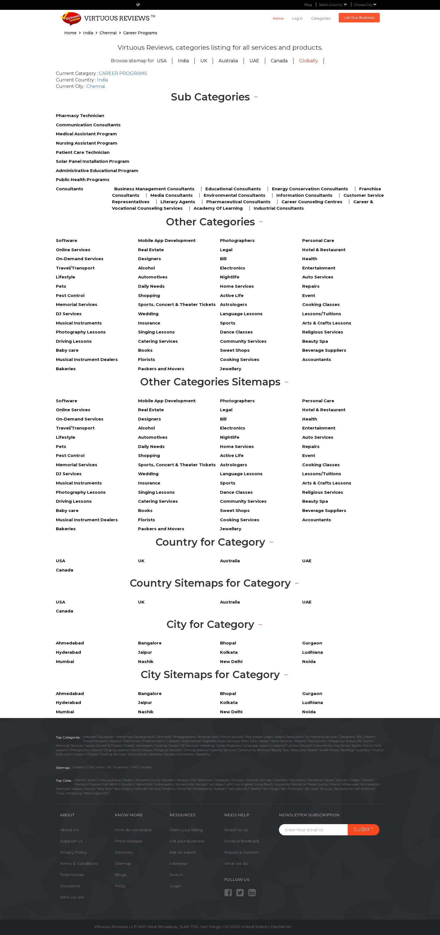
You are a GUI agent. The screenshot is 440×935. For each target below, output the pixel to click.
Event (368, 741)
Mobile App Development (135, 737)
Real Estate (254, 737)
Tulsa (60, 793)
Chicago (238, 780)
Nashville (63, 789)
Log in (297, 18)
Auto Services (229, 741)
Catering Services (222, 750)
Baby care (298, 750)
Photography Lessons (86, 750)
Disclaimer (70, 885)
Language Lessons (257, 745)
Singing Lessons (116, 750)
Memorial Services (69, 745)
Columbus (297, 780)
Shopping (335, 741)
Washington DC (96, 793)
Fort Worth (110, 784)
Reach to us (236, 829)
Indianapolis (164, 784)
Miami (335, 784)
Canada (279, 60)
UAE (254, 60)
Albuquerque (110, 780)
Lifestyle (173, 741)
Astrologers (144, 745)
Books (312, 750)
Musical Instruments (316, 745)
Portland (184, 789)
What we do (236, 863)
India (183, 60)
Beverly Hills (186, 780)
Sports (356, 745)
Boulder (169, 780)
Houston (127, 784)
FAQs (120, 885)
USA (161, 60)
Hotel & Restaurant (289, 737)
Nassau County (83, 789)
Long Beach (264, 784)
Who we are (72, 897)
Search (176, 874)
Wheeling (74, 793)
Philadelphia (202, 789)
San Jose (310, 789)
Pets (244, 741)
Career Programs (228, 745)
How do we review (133, 829)
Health (369, 737)
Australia (228, 60)
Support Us (71, 840)
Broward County (148, 780)
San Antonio (364, 789)
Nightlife (209, 741)
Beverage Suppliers (355, 750)
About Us (69, 829)
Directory (124, 852)
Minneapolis (370, 784)
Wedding (207, 745)
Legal (268, 737)
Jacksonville (184, 784)
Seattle (255, 789)
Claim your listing (186, 829)
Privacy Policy (73, 852)
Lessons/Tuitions (285, 745)
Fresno (95, 784)
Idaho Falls (144, 784)
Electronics (131, 741)
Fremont (80, 784)
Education (106, 737)
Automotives (191, 741)
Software (89, 737)
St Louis (326, 789)
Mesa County (318, 784)
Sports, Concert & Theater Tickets (109, 745)
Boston (128, 780)
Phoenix (169, 789)
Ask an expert (182, 852)
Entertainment (153, 741)
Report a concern (241, 852)
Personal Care (207, 737)
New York (104, 789)
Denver (341, 780)
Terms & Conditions (79, 863)
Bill (359, 737)
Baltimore (205, 780)
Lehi (229, 784)
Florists (92, 754)
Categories (320, 18)
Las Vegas (216, 784)
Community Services (253, 750)
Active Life (353, 741)
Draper (355, 780)
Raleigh (220, 789)
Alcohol (115, 741)
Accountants (137, 754)
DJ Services (189, 745)
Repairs (300, 741)
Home (278, 18)
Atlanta (79, 780)
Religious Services (168, 750)
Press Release (129, 840)
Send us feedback (241, 840)
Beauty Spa (279, 750)
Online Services (231, 737)
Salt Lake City (238, 789)
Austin (93, 780)
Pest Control (317, 741)
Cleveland (315, 780)
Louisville (282, 784)
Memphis (299, 784)
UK (203, 60)
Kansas (201, 784)
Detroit (367, 780)
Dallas (329, 780)
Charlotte (280, 780)
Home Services (281, 741)
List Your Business (359, 17)
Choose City (365, 5)
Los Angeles (244, 784)
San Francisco (291, 789)
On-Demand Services (321, 737)
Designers (347, 737)
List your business (186, 840)
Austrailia (121, 767)
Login (175, 885)
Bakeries (156, 754)
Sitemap (123, 863)
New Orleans (123, 789)
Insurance (341, 745)
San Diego (270, 789)
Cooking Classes (166, 745)
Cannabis (164, 737)
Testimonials (72, 874)
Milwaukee (350, 784)
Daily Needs (259, 741)
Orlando (141, 789)
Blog (308, 5)
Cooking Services (112, 754)
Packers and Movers (179, 754)
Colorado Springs (258, 780)
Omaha (154, 789)
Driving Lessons (195, 750)
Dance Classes (141, 750)
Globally (308, 60)
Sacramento (343, 789)
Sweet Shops (328, 750)
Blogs (120, 874)
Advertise (178, 863)
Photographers (184, 737)
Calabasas (222, 780)
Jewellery (203, 754)
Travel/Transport (95, 741)
